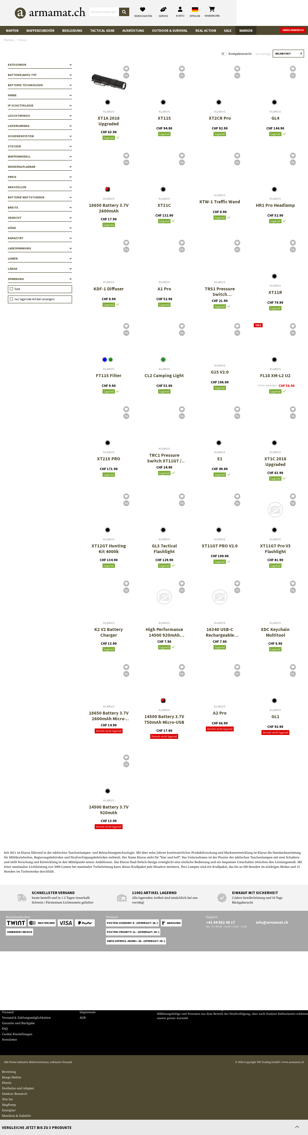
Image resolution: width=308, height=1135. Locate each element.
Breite (40, 207)
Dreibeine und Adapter (18, 1088)
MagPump (9, 1105)
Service (9, 993)
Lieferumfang (40, 126)
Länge (40, 269)
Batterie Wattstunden (40, 197)
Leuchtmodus (40, 116)
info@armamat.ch (272, 922)
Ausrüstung (133, 30)
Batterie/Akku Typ (40, 75)
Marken (245, 30)
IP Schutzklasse (40, 105)
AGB (83, 1018)
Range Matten (11, 1077)
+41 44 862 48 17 (220, 922)
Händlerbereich (293, 30)
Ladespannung (40, 248)
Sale (228, 30)
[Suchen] (195, 12)
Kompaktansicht (240, 54)
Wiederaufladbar (40, 167)
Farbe (40, 95)
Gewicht (40, 218)
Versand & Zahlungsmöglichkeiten (26, 1018)
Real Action (205, 30)
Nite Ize (7, 1099)
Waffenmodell (40, 156)
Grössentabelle (12, 1001)
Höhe (40, 228)
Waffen (12, 30)
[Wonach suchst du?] (140, 12)
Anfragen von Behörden (97, 1007)
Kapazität (40, 238)
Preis (40, 177)
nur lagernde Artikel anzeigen (34, 299)
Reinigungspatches (15, 1121)
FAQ (5, 1029)
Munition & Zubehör (16, 1116)
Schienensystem (40, 136)
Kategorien (40, 65)
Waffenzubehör (40, 30)
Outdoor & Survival (170, 30)
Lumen (40, 258)
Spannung (40, 279)
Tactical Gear (102, 30)
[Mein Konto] (251, 13)
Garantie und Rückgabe (18, 1023)
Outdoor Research (14, 1094)
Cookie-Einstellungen (17, 1034)
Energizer (9, 1110)
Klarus (108, 111)
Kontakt (7, 1007)
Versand (8, 1012)
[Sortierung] (288, 53)
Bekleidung (72, 30)
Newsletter (9, 1040)
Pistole (6, 1083)
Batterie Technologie (40, 85)
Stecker (40, 146)
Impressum (87, 1012)
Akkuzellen (40, 187)
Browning (9, 1072)
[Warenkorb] (283, 13)
